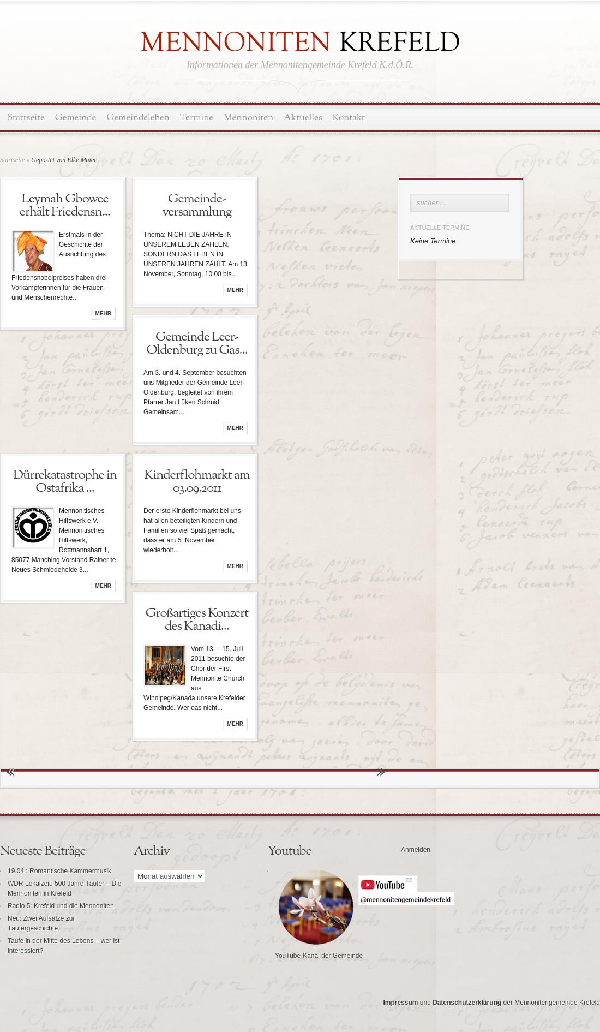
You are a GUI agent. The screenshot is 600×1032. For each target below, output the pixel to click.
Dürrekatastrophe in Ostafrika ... (65, 482)
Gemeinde (76, 117)
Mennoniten (248, 117)
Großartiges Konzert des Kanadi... (197, 620)
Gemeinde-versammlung (196, 206)
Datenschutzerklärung (467, 1002)
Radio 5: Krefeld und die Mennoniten (61, 906)
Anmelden (415, 850)
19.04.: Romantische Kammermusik (59, 871)
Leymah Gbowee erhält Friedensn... (65, 206)
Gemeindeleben (138, 117)
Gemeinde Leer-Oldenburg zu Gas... (196, 344)
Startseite (26, 117)
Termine (196, 117)
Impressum (400, 1002)
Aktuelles (303, 117)
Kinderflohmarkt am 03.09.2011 (197, 482)
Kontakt (349, 117)
